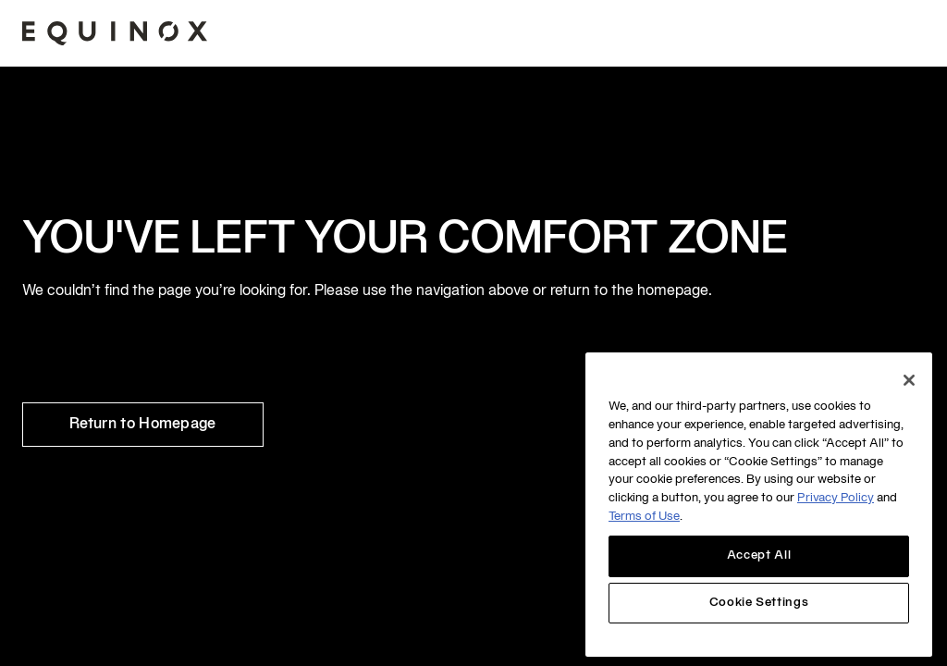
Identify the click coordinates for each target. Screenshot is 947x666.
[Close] (909, 380)
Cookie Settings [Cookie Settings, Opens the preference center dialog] (759, 603)
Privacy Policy (835, 498)
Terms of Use (644, 517)
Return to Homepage (142, 424)
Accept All (759, 555)
